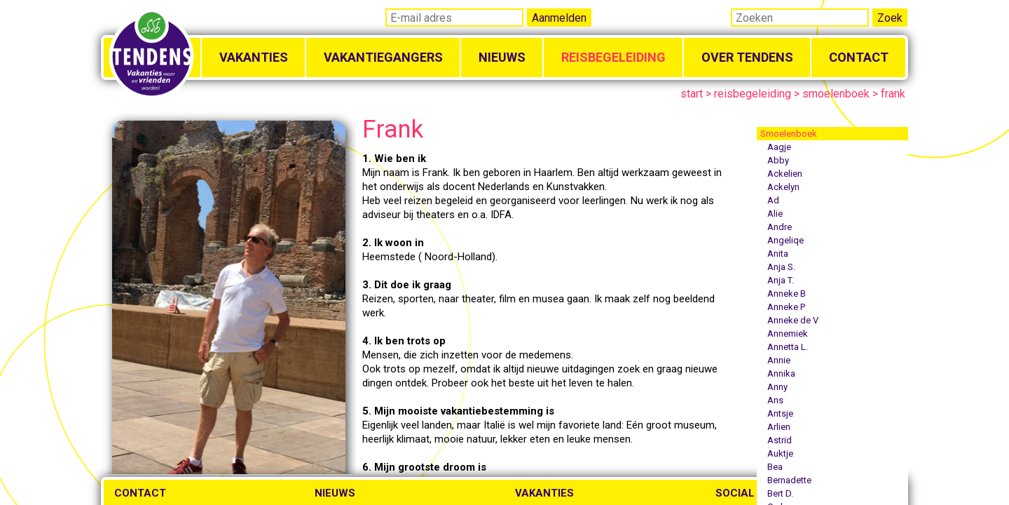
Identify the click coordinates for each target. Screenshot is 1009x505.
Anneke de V (792, 320)
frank (893, 93)
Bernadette (789, 480)
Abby (778, 160)
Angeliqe (785, 240)
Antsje (780, 413)
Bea (775, 467)
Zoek (889, 18)
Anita (777, 253)
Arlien (778, 427)
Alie (775, 213)
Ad (773, 200)
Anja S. (781, 267)
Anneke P (786, 307)
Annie (778, 360)
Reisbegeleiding (613, 57)
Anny (777, 387)
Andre (779, 227)
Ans (775, 400)
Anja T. (780, 280)
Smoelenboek (788, 133)
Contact (858, 57)
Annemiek (787, 333)
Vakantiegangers (383, 57)
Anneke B (786, 293)
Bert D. (780, 493)
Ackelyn (783, 187)
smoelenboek (836, 93)
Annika (781, 373)
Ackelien (784, 173)
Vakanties (253, 57)
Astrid (779, 440)
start (691, 93)
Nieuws (502, 57)
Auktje (780, 453)
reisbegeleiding (752, 93)
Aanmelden (559, 18)
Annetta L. (787, 347)
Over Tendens (747, 57)
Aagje (779, 147)
